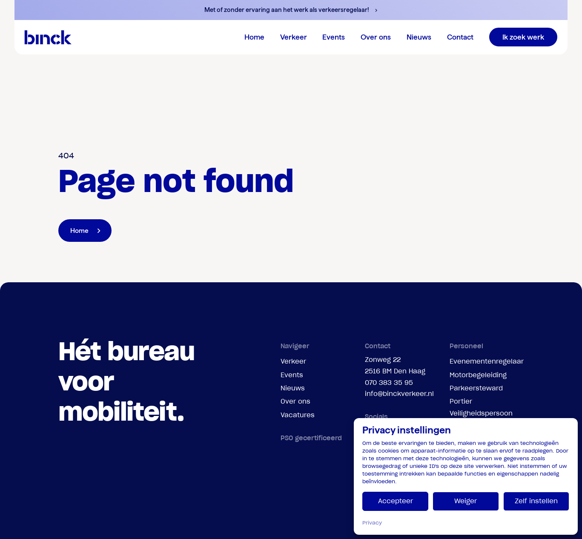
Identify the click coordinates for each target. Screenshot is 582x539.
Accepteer (395, 501)
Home (254, 37)
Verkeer (293, 361)
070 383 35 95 (389, 382)
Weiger (465, 501)
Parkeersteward (476, 388)
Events (292, 375)
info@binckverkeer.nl (399, 394)
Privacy (372, 522)
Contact (460, 37)
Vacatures (298, 415)
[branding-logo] (48, 37)
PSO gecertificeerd (311, 438)
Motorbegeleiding (478, 375)
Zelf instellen (536, 501)
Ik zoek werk (523, 37)
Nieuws (419, 37)
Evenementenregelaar (487, 361)
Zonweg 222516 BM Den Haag (395, 365)
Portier (461, 401)
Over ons (295, 401)
